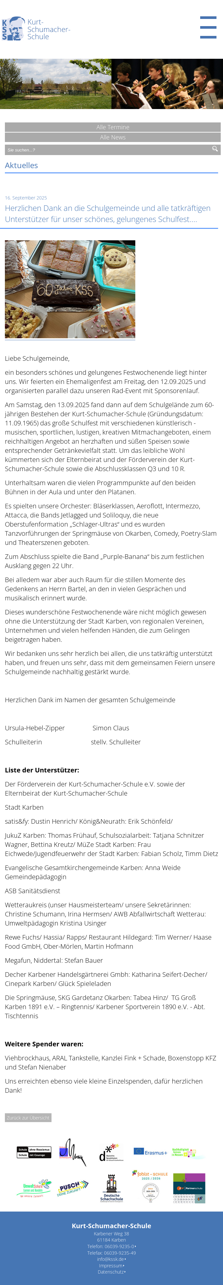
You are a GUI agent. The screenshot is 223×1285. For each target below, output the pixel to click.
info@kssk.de (110, 1259)
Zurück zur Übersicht (28, 1118)
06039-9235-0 (119, 1246)
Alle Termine (113, 127)
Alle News (113, 137)
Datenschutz (111, 1272)
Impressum (110, 1265)
